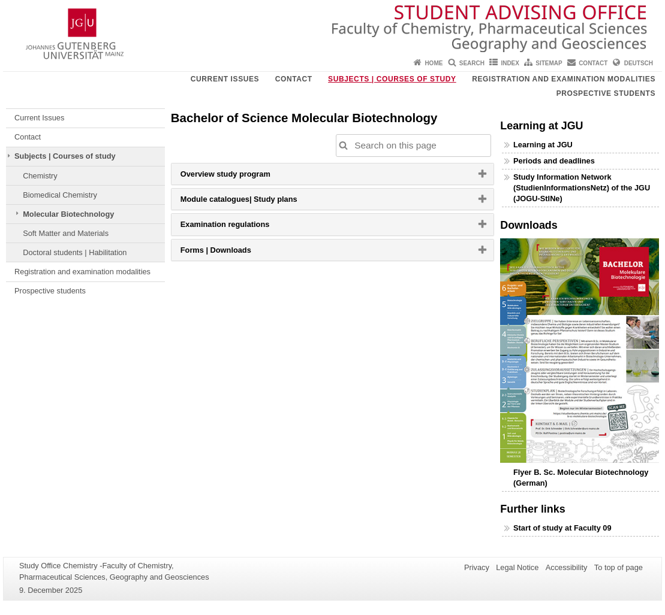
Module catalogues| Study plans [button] (253, 202)
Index (510, 63)
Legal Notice (517, 567)
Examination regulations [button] (240, 227)
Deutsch (638, 63)
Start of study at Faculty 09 (562, 527)
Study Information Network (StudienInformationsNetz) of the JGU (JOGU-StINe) (581, 188)
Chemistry (40, 175)
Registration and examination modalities (563, 79)
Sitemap (548, 63)
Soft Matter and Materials (66, 233)
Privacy (476, 567)
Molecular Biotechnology (68, 214)
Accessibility (567, 567)
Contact (593, 63)
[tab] (332, 173)
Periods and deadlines (554, 160)
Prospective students (605, 93)
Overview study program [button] (240, 176)
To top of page (618, 567)
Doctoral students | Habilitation (75, 252)
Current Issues (225, 79)
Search (472, 63)
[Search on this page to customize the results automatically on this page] (414, 145)
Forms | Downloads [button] (230, 252)
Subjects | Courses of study (392, 79)
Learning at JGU (543, 144)
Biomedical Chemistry (60, 194)
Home (434, 63)
